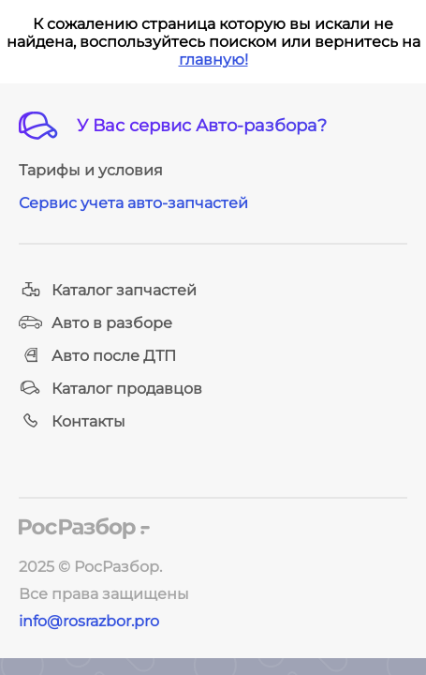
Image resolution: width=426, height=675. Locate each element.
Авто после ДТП (97, 356)
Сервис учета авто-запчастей (133, 203)
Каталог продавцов (110, 389)
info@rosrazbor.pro (89, 621)
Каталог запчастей (108, 290)
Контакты (72, 421)
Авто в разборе (95, 323)
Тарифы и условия (91, 170)
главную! (213, 59)
